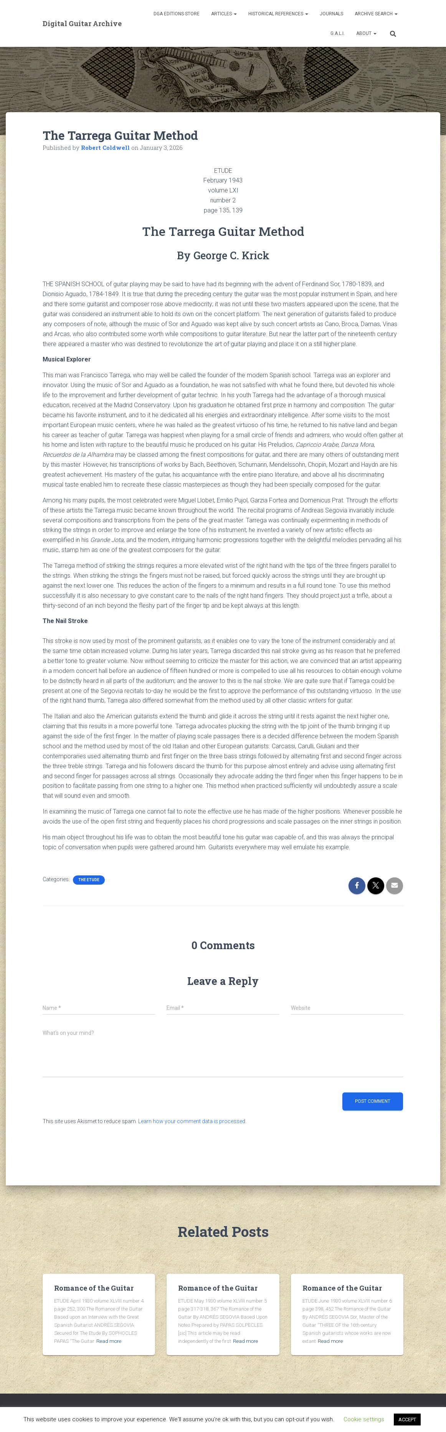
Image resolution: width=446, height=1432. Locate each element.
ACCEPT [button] (407, 1419)
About (366, 33)
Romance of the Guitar (94, 1288)
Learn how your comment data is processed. (192, 1121)
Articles (224, 14)
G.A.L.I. (337, 33)
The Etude (88, 880)
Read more (108, 1341)
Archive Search (376, 14)
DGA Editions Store (177, 14)
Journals (331, 14)
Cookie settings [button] (364, 1419)
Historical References (278, 14)
